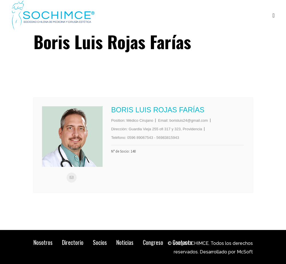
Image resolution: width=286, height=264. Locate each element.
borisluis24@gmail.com (188, 120)
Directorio (72, 242)
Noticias (124, 242)
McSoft (245, 252)
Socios (100, 242)
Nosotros (43, 242)
